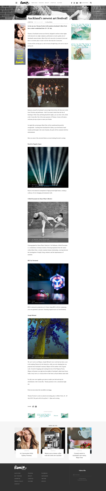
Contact (17, 484)
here (50, 390)
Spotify (44, 481)
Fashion (41, 2)
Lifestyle (53, 2)
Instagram (45, 476)
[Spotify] (77, 3)
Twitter (44, 478)
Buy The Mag (18, 476)
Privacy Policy (18, 481)
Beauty (47, 2)
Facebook (44, 473)
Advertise (17, 478)
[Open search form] (91, 2)
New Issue (34, 2)
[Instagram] (74, 3)
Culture (59, 2)
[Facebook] (71, 3)
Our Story (17, 473)
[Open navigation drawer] (16, 3)
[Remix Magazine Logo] (24, 2)
